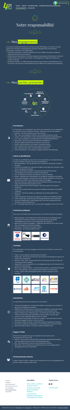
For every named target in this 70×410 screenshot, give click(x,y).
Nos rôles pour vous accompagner (49, 6)
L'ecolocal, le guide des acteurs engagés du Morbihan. (33, 389)
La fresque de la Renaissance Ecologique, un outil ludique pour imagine (35, 395)
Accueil (18, 6)
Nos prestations (33, 6)
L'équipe (24, 6)
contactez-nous (60, 3)
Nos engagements (21, 8)
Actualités (31, 8)
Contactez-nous (53, 387)
